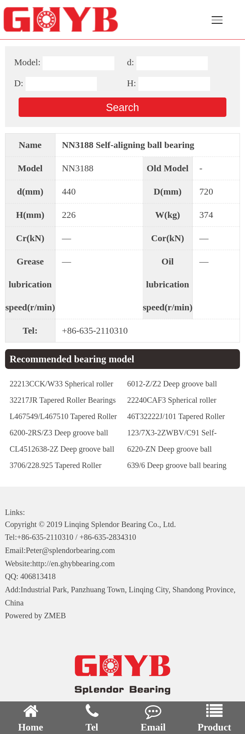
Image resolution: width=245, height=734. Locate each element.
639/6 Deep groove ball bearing (176, 465)
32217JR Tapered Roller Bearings (63, 400)
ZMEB (55, 615)
